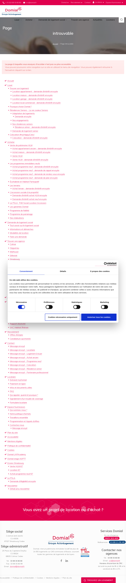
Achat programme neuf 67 (21, 474)
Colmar (13, 244)
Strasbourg (15, 259)
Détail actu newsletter (20, 489)
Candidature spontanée (20, 339)
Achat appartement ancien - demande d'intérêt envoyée (37, 148)
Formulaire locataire (18, 403)
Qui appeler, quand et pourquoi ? (24, 395)
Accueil (10, 81)
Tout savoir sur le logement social (24, 225)
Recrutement (13, 332)
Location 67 (15, 470)
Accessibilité (12, 437)
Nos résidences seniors (22, 124)
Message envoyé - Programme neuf (25, 361)
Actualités (97, 20)
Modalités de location (19, 233)
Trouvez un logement (98, 580)
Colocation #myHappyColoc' (22, 135)
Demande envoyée (23, 116)
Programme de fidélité (19, 210)
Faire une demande (18, 237)
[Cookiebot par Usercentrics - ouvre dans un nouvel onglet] (106, 264)
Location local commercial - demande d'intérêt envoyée (36, 103)
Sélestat (13, 255)
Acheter (29, 20)
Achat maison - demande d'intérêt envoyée (31, 152)
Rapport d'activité (17, 324)
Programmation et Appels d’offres (24, 421)
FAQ (12, 391)
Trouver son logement (19, 88)
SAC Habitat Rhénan (19, 327)
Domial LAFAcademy (16, 454)
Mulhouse (14, 252)
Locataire (110, 20)
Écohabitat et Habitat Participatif (24, 182)
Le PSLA (11, 478)
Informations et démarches (21, 229)
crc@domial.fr (31, 3)
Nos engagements (20, 120)
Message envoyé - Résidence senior (26, 369)
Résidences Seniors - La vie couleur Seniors (29, 110)
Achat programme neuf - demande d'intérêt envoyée (35, 167)
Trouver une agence (80, 20)
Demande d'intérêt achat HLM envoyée (29, 195)
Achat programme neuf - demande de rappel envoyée (35, 170)
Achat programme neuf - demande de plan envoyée (35, 178)
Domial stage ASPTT (16, 459)
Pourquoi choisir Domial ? (21, 106)
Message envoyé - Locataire (22, 350)
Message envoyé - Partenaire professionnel (29, 372)
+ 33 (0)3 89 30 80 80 (13, 3)
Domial (12, 11)
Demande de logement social (52, 20)
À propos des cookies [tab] (100, 271)
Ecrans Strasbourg (15, 463)
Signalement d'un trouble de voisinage (26, 399)
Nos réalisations (17, 218)
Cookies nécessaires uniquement (62, 317)
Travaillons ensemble (19, 417)
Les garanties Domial (19, 207)
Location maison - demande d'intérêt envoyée (32, 95)
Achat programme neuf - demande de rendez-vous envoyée (38, 174)
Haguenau (14, 248)
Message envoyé (17, 346)
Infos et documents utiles (21, 387)
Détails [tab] (63, 271)
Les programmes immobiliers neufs (25, 163)
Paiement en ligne (18, 384)
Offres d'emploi (16, 335)
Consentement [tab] (26, 271)
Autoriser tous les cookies (98, 317)
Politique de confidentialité (19, 446)
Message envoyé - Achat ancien (24, 357)
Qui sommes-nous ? (18, 410)
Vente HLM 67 (16, 466)
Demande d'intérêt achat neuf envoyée (29, 199)
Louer (17, 20)
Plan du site (12, 432)
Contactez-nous (17, 425)
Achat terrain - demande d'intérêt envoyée (31, 189)
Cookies (10, 450)
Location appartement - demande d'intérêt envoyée (35, 91)
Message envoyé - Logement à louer (26, 354)
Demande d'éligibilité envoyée (23, 481)
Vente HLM (17, 156)
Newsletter (12, 486)
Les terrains (15, 185)
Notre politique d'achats (20, 414)
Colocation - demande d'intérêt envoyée (29, 138)
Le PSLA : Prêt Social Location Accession (28, 203)
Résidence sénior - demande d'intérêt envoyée (35, 127)
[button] (121, 20)
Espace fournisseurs (16, 407)
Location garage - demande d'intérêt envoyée (32, 99)
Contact (11, 343)
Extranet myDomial (18, 380)
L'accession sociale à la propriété (24, 192)
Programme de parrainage (21, 214)
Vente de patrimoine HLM (21, 145)
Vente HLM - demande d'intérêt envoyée (30, 160)
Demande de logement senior (25, 131)
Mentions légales (14, 441)
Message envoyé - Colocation (23, 365)
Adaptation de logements (23, 113)
